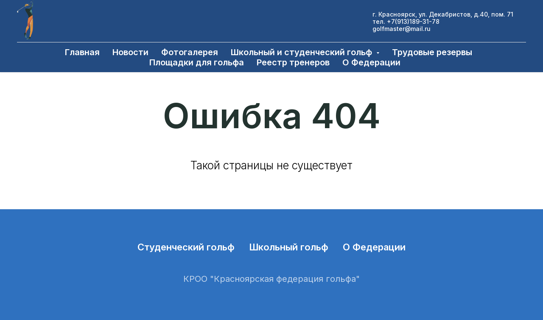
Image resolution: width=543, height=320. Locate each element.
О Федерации (371, 62)
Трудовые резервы (432, 52)
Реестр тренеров (293, 62)
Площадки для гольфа (196, 62)
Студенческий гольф (186, 247)
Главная (82, 52)
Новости (130, 52)
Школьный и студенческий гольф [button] (302, 52)
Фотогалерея (189, 52)
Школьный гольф (288, 247)
